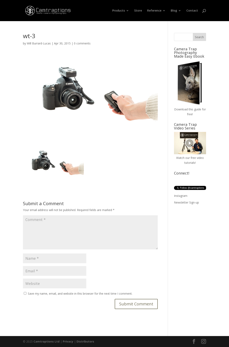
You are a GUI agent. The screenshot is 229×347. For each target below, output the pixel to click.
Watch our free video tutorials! (190, 158)
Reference (154, 10)
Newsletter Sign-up (186, 202)
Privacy (68, 341)
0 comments (82, 43)
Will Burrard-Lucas (39, 43)
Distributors (85, 341)
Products (118, 10)
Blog (174, 10)
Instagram (180, 196)
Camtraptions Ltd (46, 341)
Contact (192, 10)
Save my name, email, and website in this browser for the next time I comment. (80, 293)
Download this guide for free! (190, 109)
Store (138, 10)
